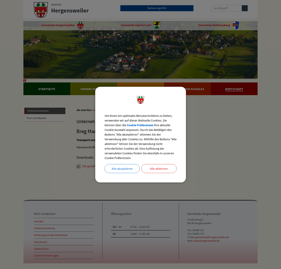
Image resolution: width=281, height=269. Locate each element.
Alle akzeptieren (122, 169)
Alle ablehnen (159, 169)
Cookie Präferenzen (140, 125)
